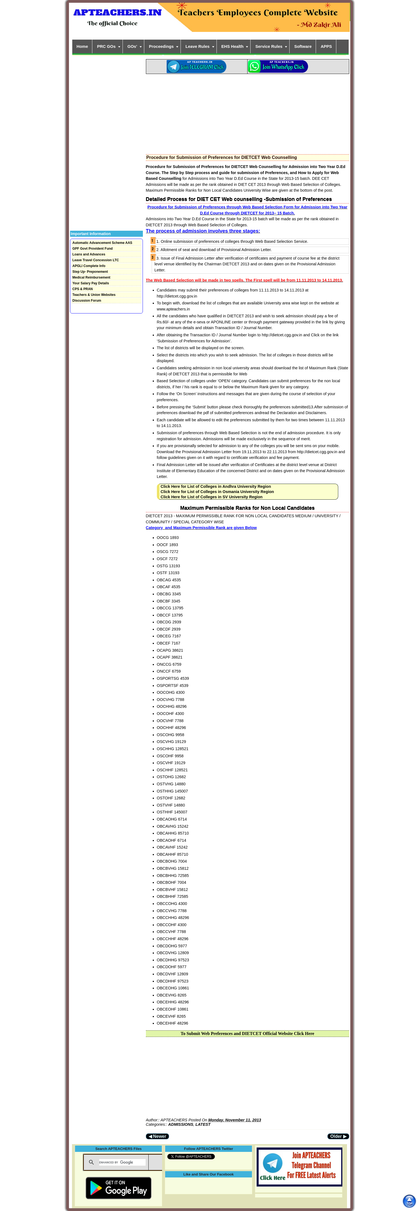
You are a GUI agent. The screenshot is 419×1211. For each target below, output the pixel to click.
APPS (326, 46)
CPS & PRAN (83, 289)
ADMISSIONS (180, 1124)
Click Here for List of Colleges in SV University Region (212, 497)
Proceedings (161, 46)
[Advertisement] (247, 112)
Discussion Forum (87, 300)
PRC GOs (106, 46)
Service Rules (268, 46)
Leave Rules (197, 46)
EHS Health (232, 46)
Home (82, 46)
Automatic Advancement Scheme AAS (102, 243)
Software (303, 46)
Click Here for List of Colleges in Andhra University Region (216, 486)
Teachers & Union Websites (94, 295)
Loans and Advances (89, 254)
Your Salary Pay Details (91, 283)
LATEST (202, 1124)
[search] (122, 1162)
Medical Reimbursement (91, 277)
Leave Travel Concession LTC (96, 260)
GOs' (132, 46)
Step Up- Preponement (90, 272)
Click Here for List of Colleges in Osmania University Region (217, 491)
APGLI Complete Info (89, 266)
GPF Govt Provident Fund (93, 249)
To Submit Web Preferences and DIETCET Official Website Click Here (247, 1033)
